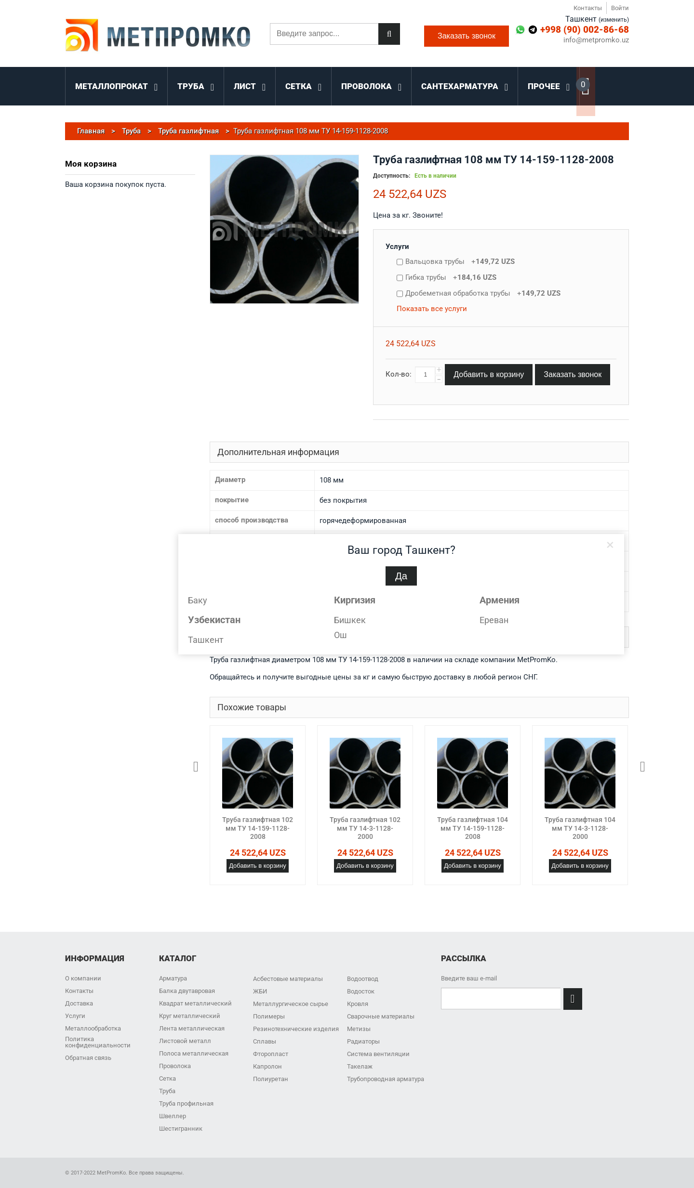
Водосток (360, 991)
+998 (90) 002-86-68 (584, 29)
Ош (340, 635)
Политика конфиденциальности (98, 1042)
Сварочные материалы (380, 1016)
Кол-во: (399, 374)
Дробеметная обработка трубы (483, 293)
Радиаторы (363, 1041)
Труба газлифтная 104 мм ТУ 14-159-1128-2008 (472, 828)
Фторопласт (270, 1054)
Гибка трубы (450, 277)
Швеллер (172, 1116)
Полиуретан (270, 1079)
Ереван (494, 620)
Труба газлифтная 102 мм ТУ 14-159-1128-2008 (257, 828)
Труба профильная (186, 1103)
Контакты (588, 8)
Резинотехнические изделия (296, 1029)
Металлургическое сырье (290, 1004)
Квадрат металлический (195, 1003)
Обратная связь (88, 1058)
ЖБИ (260, 991)
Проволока (175, 1066)
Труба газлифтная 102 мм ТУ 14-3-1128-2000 (365, 828)
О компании (83, 978)
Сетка (167, 1078)
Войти (620, 8)
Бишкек (350, 620)
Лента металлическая (192, 1028)
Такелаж (360, 1066)
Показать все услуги (432, 308)
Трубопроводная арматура (385, 1079)
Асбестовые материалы (288, 979)
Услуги (397, 246)
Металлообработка (93, 1028)
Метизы (359, 1029)
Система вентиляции (378, 1054)
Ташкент (206, 640)
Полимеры (269, 1016)
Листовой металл (185, 1041)
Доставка (79, 1003)
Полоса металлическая (193, 1053)
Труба (167, 1091)
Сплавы (264, 1041)
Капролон (267, 1066)
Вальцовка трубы (460, 261)
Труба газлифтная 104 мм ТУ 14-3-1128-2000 (580, 828)
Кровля (357, 1004)
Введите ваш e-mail (469, 978)
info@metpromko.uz (596, 40)
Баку (197, 600)
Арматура (173, 978)
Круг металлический (189, 1016)
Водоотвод (362, 979)
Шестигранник (180, 1128)
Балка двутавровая (187, 991)
